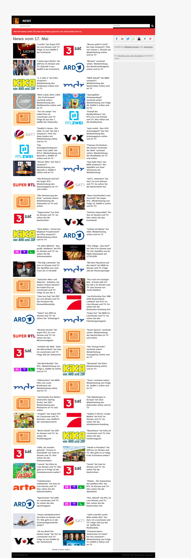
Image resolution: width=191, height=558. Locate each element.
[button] (117, 39)
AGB (132, 555)
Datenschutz (139, 555)
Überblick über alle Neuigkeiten (131, 56)
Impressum (149, 555)
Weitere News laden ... (62, 549)
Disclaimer (125, 555)
